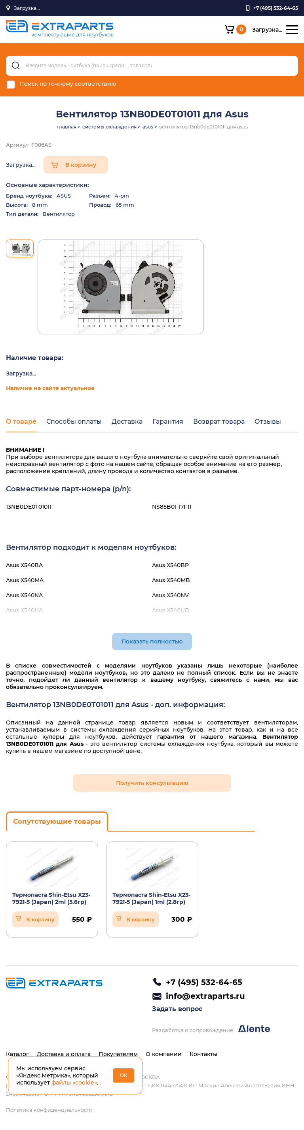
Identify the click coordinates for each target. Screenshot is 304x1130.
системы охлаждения (109, 127)
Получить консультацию (152, 783)
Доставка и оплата (64, 1054)
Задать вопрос (177, 1009)
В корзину (80, 164)
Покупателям (118, 1054)
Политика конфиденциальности (49, 1110)
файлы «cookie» (74, 1082)
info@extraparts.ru (205, 996)
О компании (164, 1054)
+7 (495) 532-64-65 (204, 982)
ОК (123, 1075)
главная (66, 127)
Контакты (203, 1054)
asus (147, 127)
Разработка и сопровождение (211, 1029)
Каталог (17, 1054)
